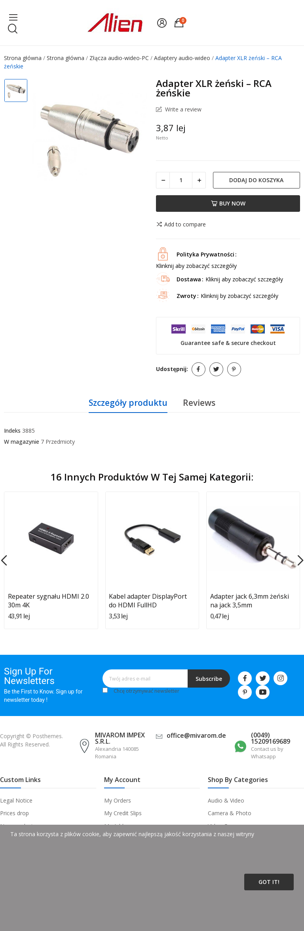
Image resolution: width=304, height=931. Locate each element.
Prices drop (14, 813)
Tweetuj (216, 369)
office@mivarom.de (196, 735)
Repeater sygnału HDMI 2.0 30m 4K (48, 600)
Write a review (182, 109)
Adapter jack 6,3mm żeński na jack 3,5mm (249, 600)
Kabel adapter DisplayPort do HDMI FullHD (148, 600)
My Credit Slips (123, 813)
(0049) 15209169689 (270, 738)
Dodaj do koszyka (256, 180)
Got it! (268, 882)
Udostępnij (198, 369)
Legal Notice (16, 800)
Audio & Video (226, 800)
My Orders (117, 800)
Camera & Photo (229, 813)
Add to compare (181, 224)
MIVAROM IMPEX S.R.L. (120, 738)
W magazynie (21, 441)
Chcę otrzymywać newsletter (146, 691)
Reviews (199, 402)
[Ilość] (181, 180)
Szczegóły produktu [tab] (128, 402)
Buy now (228, 203)
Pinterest (234, 369)
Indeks (12, 430)
